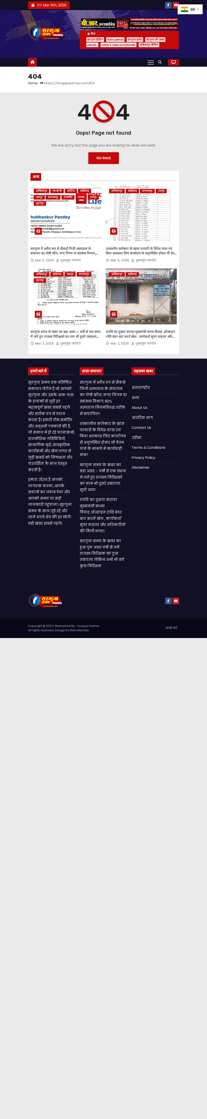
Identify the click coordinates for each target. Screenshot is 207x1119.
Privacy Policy (143, 455)
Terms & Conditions (148, 445)
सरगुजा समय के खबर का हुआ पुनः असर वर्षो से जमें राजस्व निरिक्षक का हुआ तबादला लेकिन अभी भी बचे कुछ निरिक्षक (102, 551)
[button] (161, 62)
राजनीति (68, 197)
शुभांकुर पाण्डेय (68, 259)
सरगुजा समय (134, 39)
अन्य (135, 395)
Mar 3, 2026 (45, 341)
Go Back (103, 158)
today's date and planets (118, 45)
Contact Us (141, 425)
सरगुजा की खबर (155, 39)
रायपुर (93, 197)
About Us (139, 405)
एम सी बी (57, 191)
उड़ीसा (137, 435)
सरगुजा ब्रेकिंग (95, 39)
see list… (92, 45)
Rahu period (115, 39)
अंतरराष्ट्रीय (141, 385)
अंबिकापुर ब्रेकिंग (149, 45)
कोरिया (71, 191)
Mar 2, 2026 (120, 341)
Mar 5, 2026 (45, 259)
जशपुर (39, 197)
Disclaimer (141, 465)
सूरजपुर (40, 203)
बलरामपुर (53, 197)
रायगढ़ (81, 197)
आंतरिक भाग (142, 415)
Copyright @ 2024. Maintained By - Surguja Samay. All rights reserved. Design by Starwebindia (64, 626)
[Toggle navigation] (150, 62)
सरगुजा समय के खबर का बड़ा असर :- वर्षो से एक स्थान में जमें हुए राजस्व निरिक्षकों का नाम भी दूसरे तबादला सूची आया (65, 334)
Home (33, 83)
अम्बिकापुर (41, 191)
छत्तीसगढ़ (84, 191)
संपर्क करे (171, 626)
